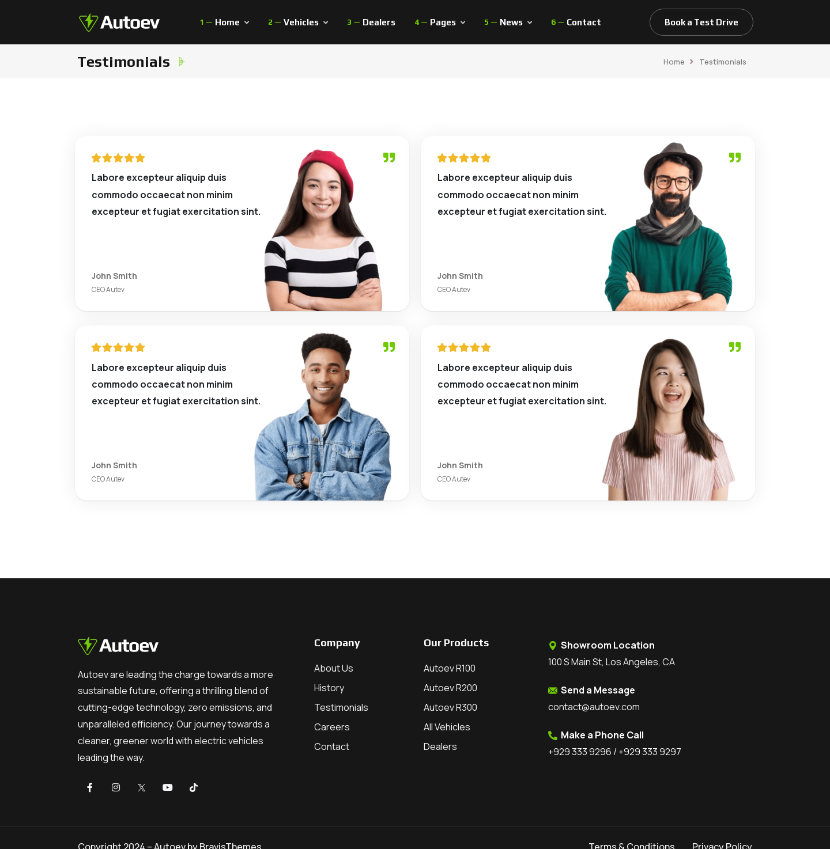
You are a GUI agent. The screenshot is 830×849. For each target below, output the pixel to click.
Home (674, 61)
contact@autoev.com (594, 706)
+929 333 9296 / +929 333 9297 (614, 751)
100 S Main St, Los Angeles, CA (611, 661)
